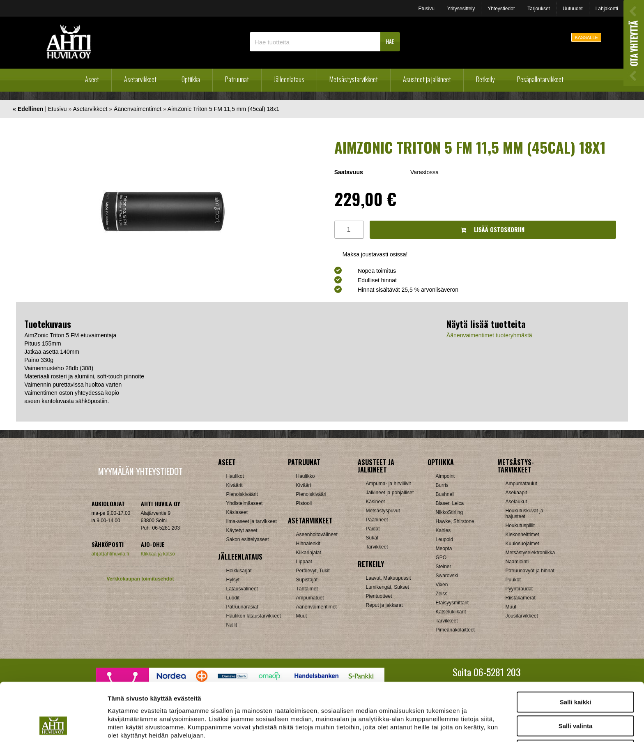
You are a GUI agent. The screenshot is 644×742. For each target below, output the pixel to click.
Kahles (443, 530)
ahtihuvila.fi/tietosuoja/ (173, 699)
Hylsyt (233, 580)
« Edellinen (28, 109)
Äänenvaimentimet (137, 109)
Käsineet (375, 502)
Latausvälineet (242, 589)
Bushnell (445, 494)
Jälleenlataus (289, 79)
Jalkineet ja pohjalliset (390, 492)
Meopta (444, 548)
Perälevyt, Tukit (313, 571)
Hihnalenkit (308, 543)
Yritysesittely (461, 9)
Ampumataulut (521, 483)
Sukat (372, 538)
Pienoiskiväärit (242, 494)
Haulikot (235, 476)
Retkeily (485, 79)
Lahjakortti (607, 9)
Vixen (442, 585)
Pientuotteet (379, 596)
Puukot (513, 580)
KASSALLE (586, 37)
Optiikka (191, 79)
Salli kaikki (575, 649)
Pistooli (304, 503)
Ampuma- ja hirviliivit (388, 483)
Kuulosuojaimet (522, 543)
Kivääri (303, 485)
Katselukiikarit (451, 612)
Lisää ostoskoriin (492, 229)
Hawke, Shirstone (455, 521)
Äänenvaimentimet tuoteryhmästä (489, 335)
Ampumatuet (310, 598)
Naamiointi (517, 562)
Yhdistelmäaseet (244, 503)
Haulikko (305, 476)
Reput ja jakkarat (384, 605)
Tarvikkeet (377, 547)
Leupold (444, 539)
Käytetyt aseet (242, 530)
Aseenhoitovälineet (317, 534)
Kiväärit (234, 485)
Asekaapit (516, 492)
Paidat (373, 529)
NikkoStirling (449, 512)
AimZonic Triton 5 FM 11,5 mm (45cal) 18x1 (223, 109)
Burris (442, 485)
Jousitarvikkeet (522, 616)
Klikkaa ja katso (158, 554)
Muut (301, 616)
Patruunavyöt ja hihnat (530, 571)
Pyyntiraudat (519, 589)
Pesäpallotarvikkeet (540, 79)
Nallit (231, 625)
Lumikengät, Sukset (387, 587)
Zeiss (442, 594)
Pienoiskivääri (311, 494)
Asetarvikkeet (140, 79)
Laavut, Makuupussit (388, 578)
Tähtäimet (307, 589)
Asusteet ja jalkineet (427, 79)
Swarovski (447, 575)
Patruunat (237, 79)
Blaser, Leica (450, 503)
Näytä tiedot (439, 725)
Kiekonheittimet (522, 534)
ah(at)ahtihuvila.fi (110, 554)
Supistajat (307, 580)
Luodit (233, 598)
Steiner (443, 566)
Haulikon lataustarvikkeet (253, 616)
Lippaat (304, 562)
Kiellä (575, 697)
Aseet (92, 79)
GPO (441, 557)
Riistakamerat (521, 598)
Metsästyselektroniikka (530, 552)
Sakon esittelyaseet (247, 539)
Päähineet (377, 520)
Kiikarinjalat (308, 552)
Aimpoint (445, 476)
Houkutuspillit (520, 525)
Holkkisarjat (239, 571)
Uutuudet (573, 9)
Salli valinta (576, 674)
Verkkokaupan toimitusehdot (140, 579)
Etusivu (426, 9)
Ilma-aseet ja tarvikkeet (251, 521)
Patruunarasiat (242, 607)
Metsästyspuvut (383, 511)
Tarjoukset (538, 9)
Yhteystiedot (501, 9)
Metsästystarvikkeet (353, 79)
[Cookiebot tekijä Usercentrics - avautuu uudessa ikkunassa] (53, 726)
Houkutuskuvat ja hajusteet (524, 513)
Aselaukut (516, 502)
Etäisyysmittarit (452, 603)
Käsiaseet (237, 512)
